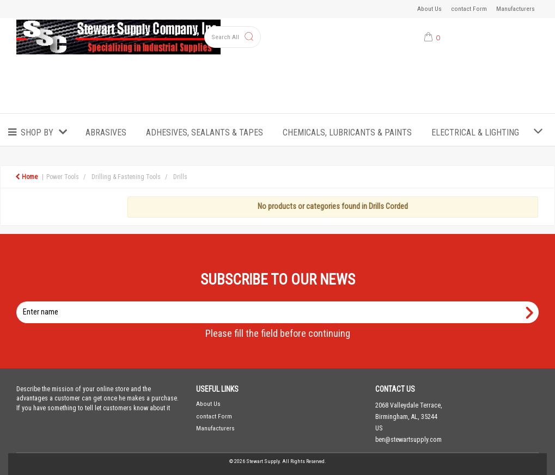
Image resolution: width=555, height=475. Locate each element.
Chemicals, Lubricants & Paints (347, 132)
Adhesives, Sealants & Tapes (204, 132)
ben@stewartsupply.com (408, 439)
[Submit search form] (249, 37)
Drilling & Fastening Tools (126, 177)
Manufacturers (515, 9)
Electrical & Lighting (475, 132)
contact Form (469, 9)
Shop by (37, 132)
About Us (429, 9)
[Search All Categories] (232, 37)
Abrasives (106, 132)
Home (26, 177)
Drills (180, 177)
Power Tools (62, 177)
